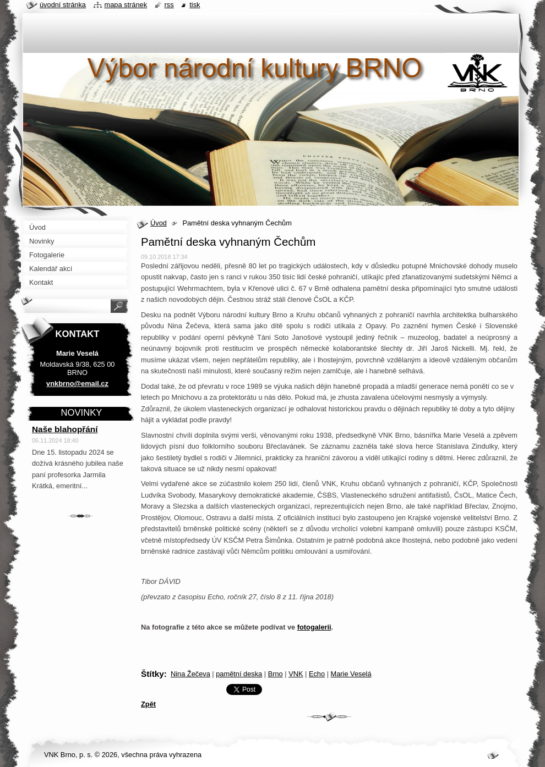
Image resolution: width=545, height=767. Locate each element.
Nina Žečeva (190, 674)
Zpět (148, 704)
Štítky (152, 673)
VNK (295, 674)
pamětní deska (239, 674)
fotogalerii (314, 627)
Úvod (158, 223)
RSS (169, 5)
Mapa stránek (126, 5)
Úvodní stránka (63, 5)
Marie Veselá (351, 674)
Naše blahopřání (65, 429)
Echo (317, 674)
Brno (275, 674)
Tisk (194, 5)
